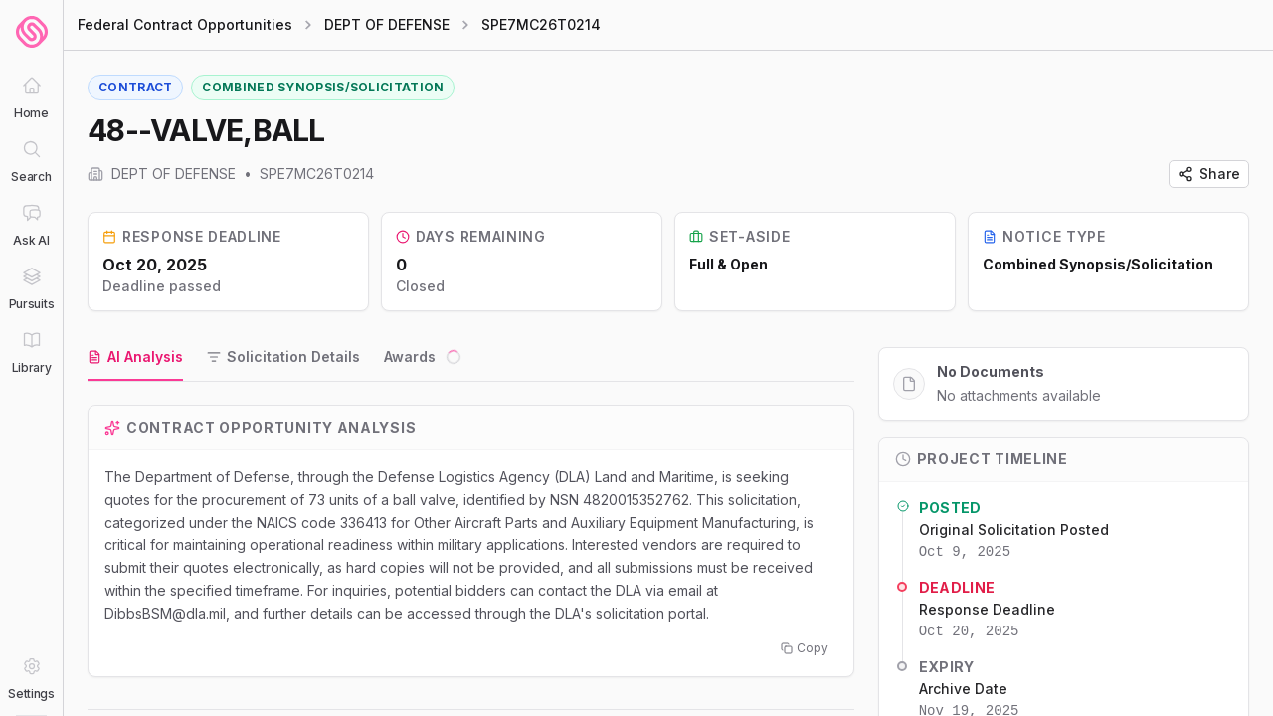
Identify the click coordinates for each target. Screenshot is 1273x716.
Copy (804, 647)
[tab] (135, 358)
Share (1209, 173)
